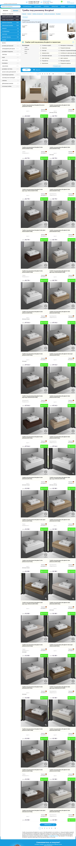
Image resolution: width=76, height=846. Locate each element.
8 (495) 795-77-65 (34, 1)
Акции (63, 6)
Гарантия (55, 6)
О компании (27, 6)
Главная (24, 13)
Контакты (71, 6)
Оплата (46, 6)
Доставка (37, 6)
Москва (47, 3)
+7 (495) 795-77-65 (53, 836)
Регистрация (70, 3)
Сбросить (37, 70)
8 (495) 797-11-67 (34, 3)
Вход (68, 1)
